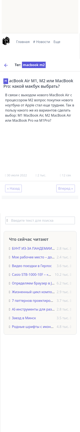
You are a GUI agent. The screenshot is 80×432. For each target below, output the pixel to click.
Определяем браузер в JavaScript (39, 283)
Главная (23, 41)
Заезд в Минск (24, 317)
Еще (57, 41)
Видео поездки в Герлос (32, 265)
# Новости (41, 41)
